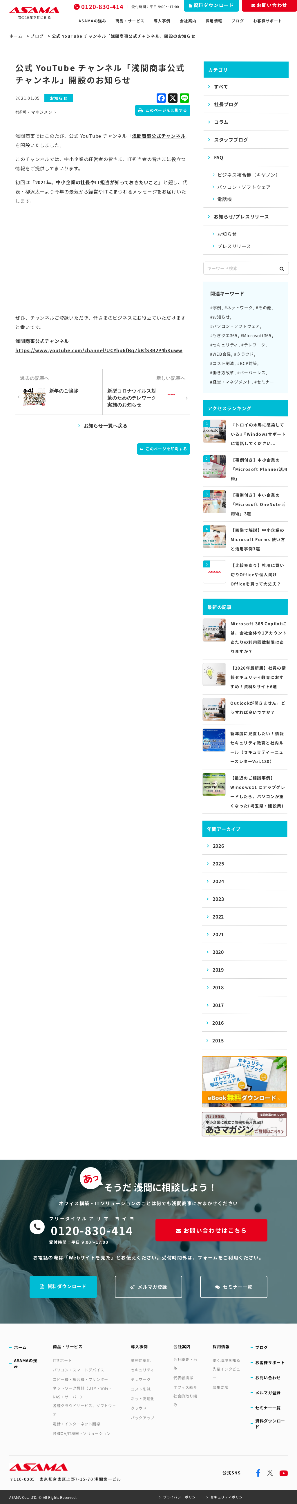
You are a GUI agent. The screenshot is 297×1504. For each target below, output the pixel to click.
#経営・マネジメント (36, 112)
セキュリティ (142, 1370)
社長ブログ (226, 104)
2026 (218, 845)
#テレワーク (253, 345)
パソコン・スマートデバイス (78, 1370)
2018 (218, 987)
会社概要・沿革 (185, 1364)
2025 (218, 863)
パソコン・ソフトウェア (244, 186)
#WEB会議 (220, 354)
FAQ (218, 157)
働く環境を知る (226, 1360)
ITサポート (62, 1360)
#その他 (263, 307)
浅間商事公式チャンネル (159, 135)
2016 (218, 1022)
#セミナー (264, 382)
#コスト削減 (222, 363)
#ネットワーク (238, 307)
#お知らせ (220, 317)
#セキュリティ (224, 345)
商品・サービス (129, 21)
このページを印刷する (162, 110)
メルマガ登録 (148, 1286)
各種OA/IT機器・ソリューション (82, 1433)
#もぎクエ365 (224, 335)
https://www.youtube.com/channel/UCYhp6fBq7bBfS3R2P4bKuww (98, 350)
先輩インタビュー (226, 1373)
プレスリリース (234, 246)
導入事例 (162, 21)
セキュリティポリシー (228, 1496)
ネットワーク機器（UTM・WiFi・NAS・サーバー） (82, 1392)
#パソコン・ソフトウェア (235, 326)
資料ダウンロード (63, 1286)
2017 (218, 1005)
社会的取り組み (185, 1400)
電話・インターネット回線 (76, 1424)
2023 (218, 898)
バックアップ (143, 1417)
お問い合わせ (268, 1377)
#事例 (215, 307)
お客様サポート (267, 21)
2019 (218, 969)
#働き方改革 (222, 372)
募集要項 (221, 1387)
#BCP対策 (247, 363)
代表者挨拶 (183, 1377)
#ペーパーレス (251, 372)
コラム (221, 121)
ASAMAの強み (92, 21)
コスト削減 (141, 1389)
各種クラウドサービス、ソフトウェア (84, 1410)
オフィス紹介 (185, 1387)
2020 (218, 951)
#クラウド (244, 354)
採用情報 (214, 21)
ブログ (237, 21)
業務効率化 (141, 1360)
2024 (218, 881)
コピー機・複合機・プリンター (80, 1379)
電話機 (224, 199)
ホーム (16, 36)
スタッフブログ (231, 139)
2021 (218, 934)
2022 (218, 916)
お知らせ (227, 233)
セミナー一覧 (234, 1286)
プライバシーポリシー (181, 1496)
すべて (221, 86)
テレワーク (141, 1379)
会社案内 (188, 21)
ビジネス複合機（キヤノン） (249, 174)
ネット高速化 (143, 1398)
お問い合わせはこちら (211, 1230)
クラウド (139, 1408)
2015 (218, 1040)
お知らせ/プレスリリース (241, 216)
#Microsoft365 (256, 335)
